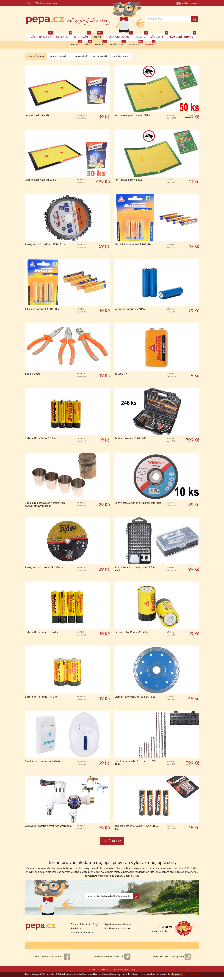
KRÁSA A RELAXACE (119, 35)
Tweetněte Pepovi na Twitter (112, 956)
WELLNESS (64, 35)
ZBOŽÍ (98, 35)
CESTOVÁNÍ (82, 35)
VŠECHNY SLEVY (42, 35)
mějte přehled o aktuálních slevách (113, 896)
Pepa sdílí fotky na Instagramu (172, 956)
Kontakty (76, 928)
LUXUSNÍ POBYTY (183, 35)
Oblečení (101, 43)
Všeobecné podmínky (46, 3)
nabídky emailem (188, 3)
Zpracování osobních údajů (84, 924)
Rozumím (177, 974)
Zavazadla (136, 43)
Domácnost (118, 43)
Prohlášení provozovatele (117, 928)
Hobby (150, 43)
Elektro (76, 43)
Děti (88, 43)
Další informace (191, 974)
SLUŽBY (142, 35)
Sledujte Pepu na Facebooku (52, 956)
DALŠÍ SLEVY (112, 841)
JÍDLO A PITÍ (159, 35)
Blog (29, 3)
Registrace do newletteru (118, 924)
